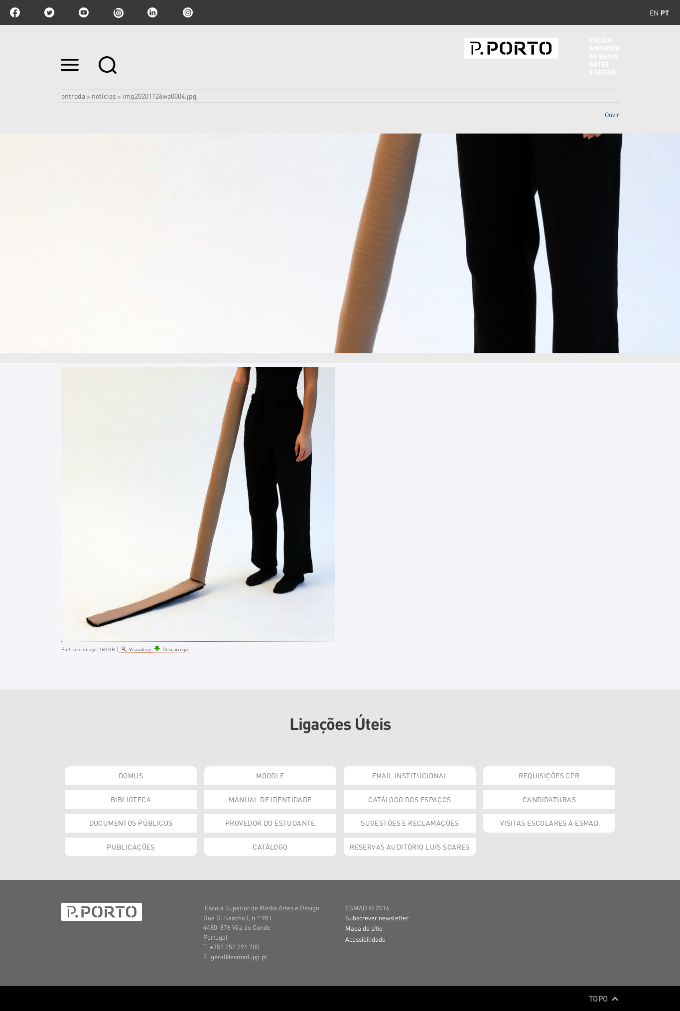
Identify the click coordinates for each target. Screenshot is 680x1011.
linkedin (152, 12)
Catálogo (270, 846)
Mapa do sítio (364, 928)
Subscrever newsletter (376, 917)
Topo (604, 999)
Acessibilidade (365, 939)
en (654, 12)
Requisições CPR (549, 775)
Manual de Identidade (270, 799)
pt (665, 12)
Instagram (187, 12)
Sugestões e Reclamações (410, 822)
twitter (49, 12)
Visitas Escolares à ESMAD (549, 822)
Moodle (270, 775)
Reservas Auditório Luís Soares (410, 846)
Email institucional (410, 775)
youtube (84, 12)
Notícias (104, 95)
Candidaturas (549, 799)
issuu (118, 12)
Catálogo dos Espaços (409, 799)
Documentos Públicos (131, 822)
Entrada (73, 95)
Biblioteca (131, 799)
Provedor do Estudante (270, 822)
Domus (131, 775)
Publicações (131, 846)
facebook (15, 12)
